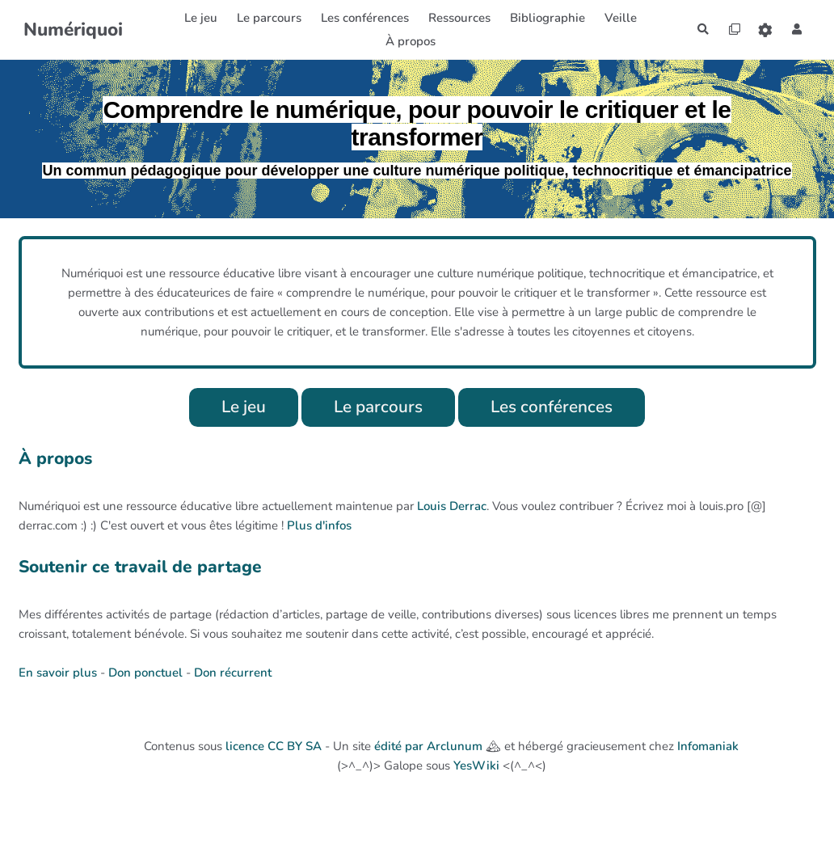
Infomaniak (708, 748)
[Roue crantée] (762, 29)
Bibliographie (541, 18)
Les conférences (558, 407)
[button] (796, 29)
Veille (615, 18)
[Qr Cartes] (728, 29)
